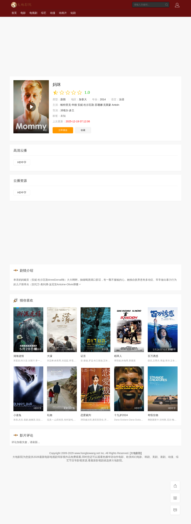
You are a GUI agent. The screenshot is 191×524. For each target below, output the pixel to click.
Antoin (115, 104)
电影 (23, 12)
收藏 (83, 130)
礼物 (49, 415)
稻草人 (118, 355)
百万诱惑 (153, 355)
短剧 (73, 12)
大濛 (49, 355)
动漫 (52, 12)
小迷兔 (17, 415)
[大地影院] (136, 453)
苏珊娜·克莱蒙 (103, 104)
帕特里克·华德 (68, 104)
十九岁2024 (121, 415)
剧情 (63, 99)
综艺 (43, 12)
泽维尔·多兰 (67, 110)
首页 (14, 12)
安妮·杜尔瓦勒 (86, 104)
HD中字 (21, 162)
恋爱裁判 (86, 415)
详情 (77, 284)
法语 (121, 99)
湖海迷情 (18, 355)
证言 (83, 355)
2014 (103, 99)
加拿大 (83, 99)
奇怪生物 (153, 415)
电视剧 (33, 12)
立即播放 (62, 130)
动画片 (63, 12)
